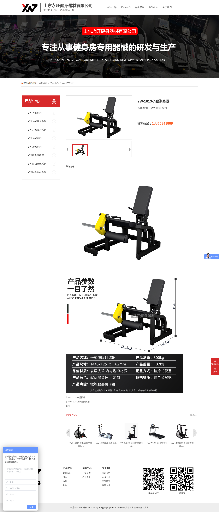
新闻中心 (153, 7)
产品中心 (125, 7)
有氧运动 (67, 473)
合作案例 (139, 7)
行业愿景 (86, 477)
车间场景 (106, 481)
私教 (65, 485)
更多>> (193, 415)
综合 (65, 477)
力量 (65, 481)
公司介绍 (106, 473)
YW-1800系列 (67, 83)
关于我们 (167, 7)
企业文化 (106, 477)
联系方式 (106, 485)
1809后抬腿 (79, 397)
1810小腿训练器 (82, 402)
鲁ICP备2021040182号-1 (89, 507)
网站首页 (43, 83)
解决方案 (112, 7)
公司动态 (86, 473)
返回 (68, 406)
